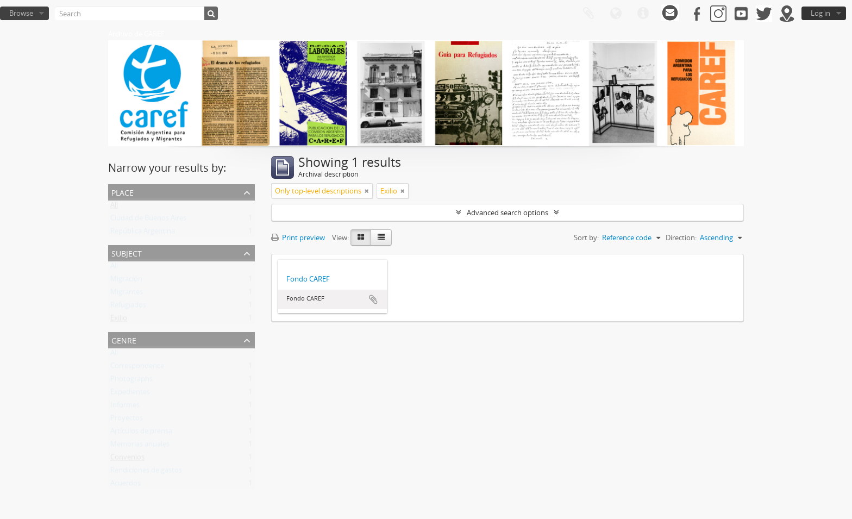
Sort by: (586, 237)
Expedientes (130, 394)
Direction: (681, 237)
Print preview (298, 237)
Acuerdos (125, 485)
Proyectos (126, 420)
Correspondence (137, 368)
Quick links (642, 13)
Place (122, 191)
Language (615, 13)
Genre (123, 339)
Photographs (131, 381)
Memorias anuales (140, 446)
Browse (21, 13)
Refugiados (128, 307)
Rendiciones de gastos (146, 472)
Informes (125, 407)
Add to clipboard (373, 299)
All (114, 207)
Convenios (127, 459)
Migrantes (126, 294)
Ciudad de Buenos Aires (148, 220)
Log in (820, 13)
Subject (126, 252)
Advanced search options (507, 212)
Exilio (118, 320)
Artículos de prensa (141, 433)
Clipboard (588, 13)
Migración (126, 281)
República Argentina (142, 233)
